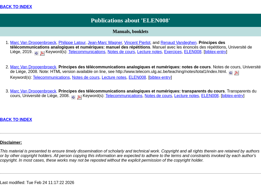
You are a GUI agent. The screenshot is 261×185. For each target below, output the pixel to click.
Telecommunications (86, 52)
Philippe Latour (72, 42)
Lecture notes (149, 52)
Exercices (173, 52)
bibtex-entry (215, 52)
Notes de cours (121, 52)
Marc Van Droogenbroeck (33, 42)
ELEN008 (192, 52)
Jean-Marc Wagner (105, 42)
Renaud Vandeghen (178, 42)
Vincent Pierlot (137, 42)
